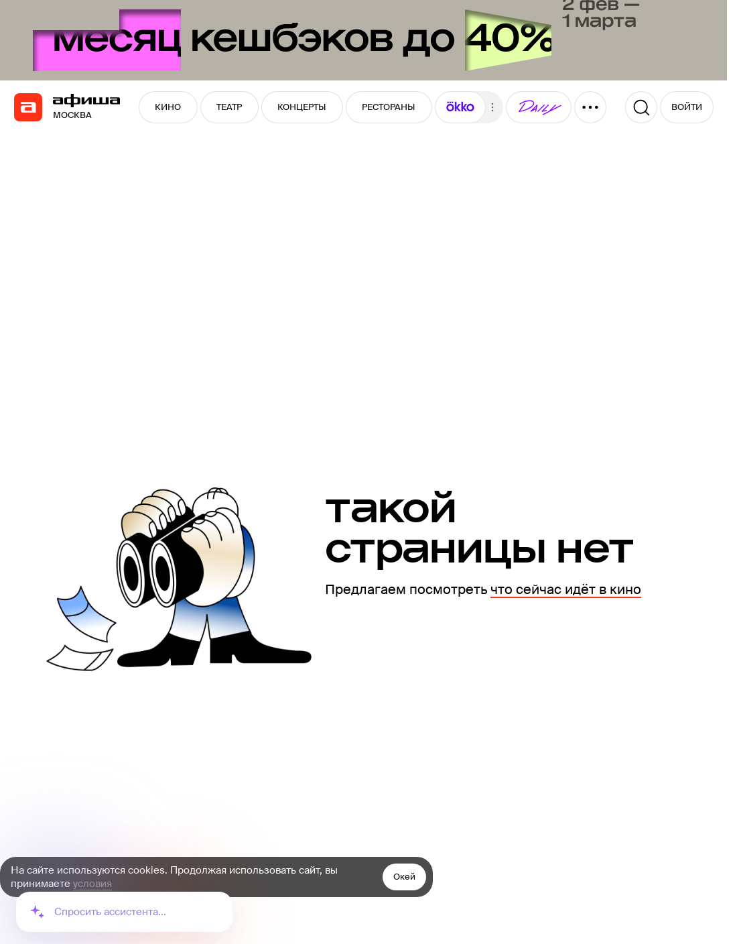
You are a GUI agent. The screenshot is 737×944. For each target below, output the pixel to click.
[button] (460, 107)
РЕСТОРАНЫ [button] (388, 107)
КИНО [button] (168, 107)
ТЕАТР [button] (229, 107)
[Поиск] (641, 107)
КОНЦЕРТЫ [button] (301, 107)
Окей (404, 876)
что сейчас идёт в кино (565, 589)
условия (92, 883)
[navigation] (28, 107)
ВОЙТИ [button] (686, 107)
